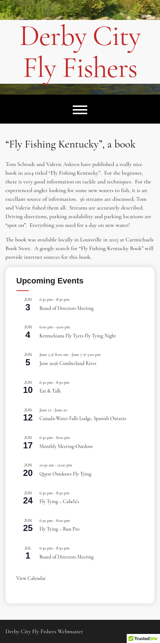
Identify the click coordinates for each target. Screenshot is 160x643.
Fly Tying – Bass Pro (59, 529)
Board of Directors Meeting (66, 308)
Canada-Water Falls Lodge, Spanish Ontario (82, 418)
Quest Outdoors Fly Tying (65, 474)
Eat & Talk (50, 391)
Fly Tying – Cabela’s (59, 501)
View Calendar (31, 578)
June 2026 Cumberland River (68, 363)
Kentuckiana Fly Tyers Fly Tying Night (77, 336)
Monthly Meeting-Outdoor (66, 446)
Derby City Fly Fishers (80, 52)
